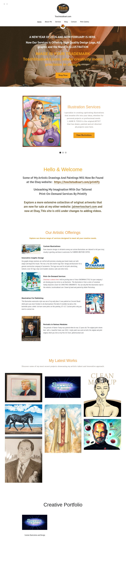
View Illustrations (84, 135)
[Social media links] (4, 4)
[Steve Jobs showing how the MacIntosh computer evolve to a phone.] (102, 434)
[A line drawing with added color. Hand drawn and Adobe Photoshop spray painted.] (102, 395)
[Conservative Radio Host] (23, 459)
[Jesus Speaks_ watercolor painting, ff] (63, 428)
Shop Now (63, 75)
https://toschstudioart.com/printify (77, 182)
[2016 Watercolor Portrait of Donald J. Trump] (23, 387)
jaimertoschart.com (84, 206)
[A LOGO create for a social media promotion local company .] (63, 387)
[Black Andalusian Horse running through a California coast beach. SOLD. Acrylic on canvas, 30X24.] (23, 419)
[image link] (63, 8)
